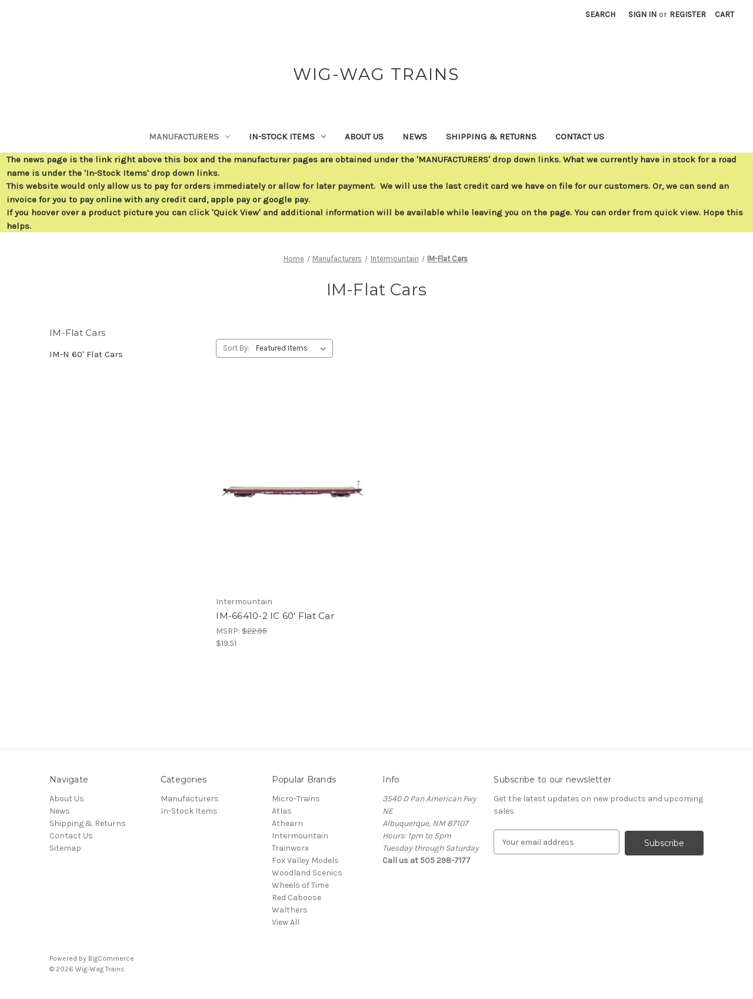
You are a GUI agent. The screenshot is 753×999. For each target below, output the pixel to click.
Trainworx (290, 848)
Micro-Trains (296, 799)
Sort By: (236, 348)
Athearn (287, 823)
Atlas (282, 811)
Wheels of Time (300, 885)
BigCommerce (111, 958)
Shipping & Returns (491, 136)
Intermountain (300, 836)
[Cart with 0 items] (724, 14)
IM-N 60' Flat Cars (86, 354)
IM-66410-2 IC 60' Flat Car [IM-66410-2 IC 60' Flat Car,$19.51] (275, 615)
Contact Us (579, 136)
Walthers (290, 910)
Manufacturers (189, 136)
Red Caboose (296, 898)
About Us (364, 136)
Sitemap (65, 848)
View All (285, 922)
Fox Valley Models (305, 860)
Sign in (642, 14)
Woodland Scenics (307, 873)
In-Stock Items (287, 136)
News (414, 136)
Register (687, 14)
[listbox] (293, 348)
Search (600, 14)
